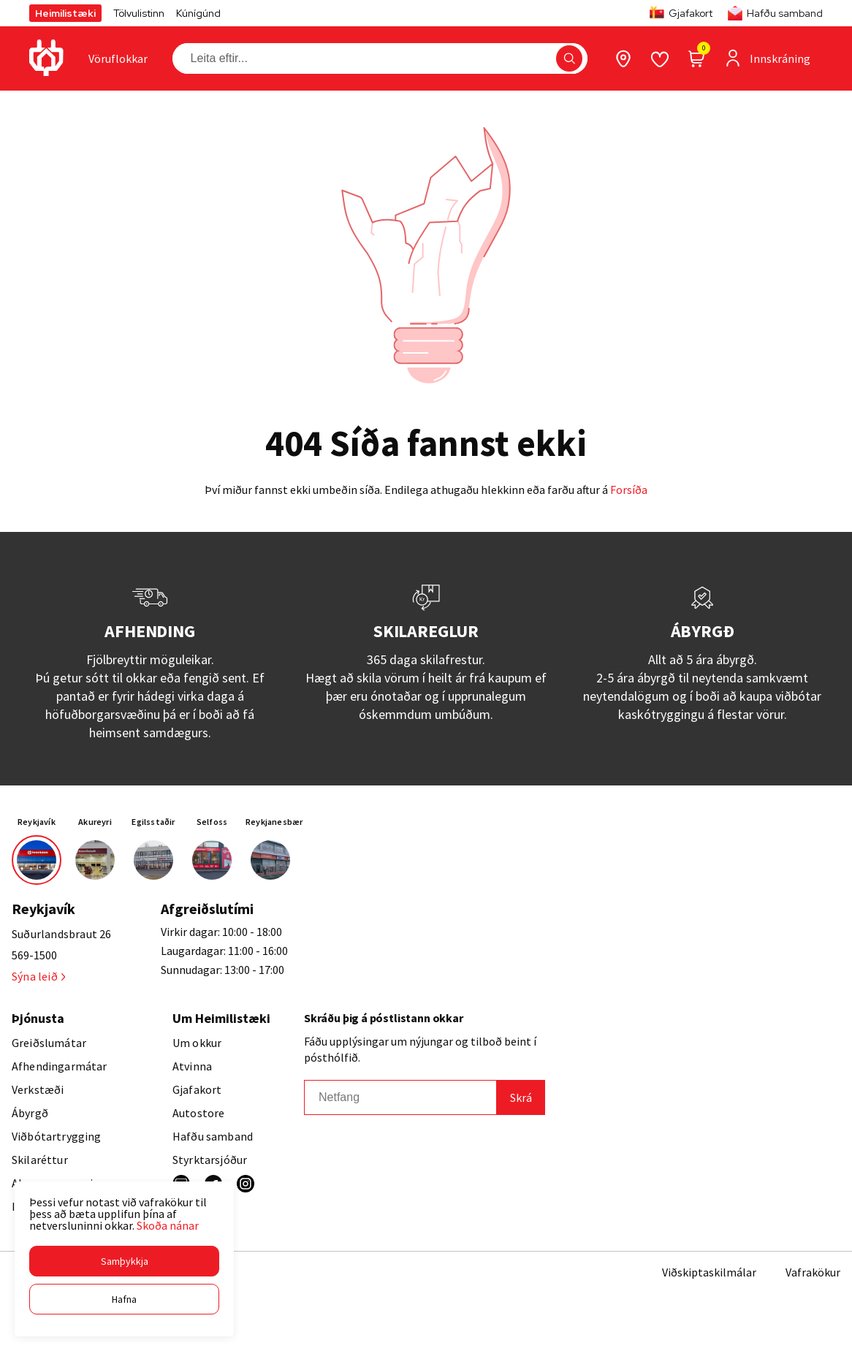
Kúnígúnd (198, 13)
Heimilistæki (65, 13)
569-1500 (34, 955)
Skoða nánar (168, 1225)
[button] (124, 1261)
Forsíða (628, 489)
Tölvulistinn (138, 13)
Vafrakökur (813, 1272)
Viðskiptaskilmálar (709, 1272)
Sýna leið (38, 976)
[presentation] (118, 58)
